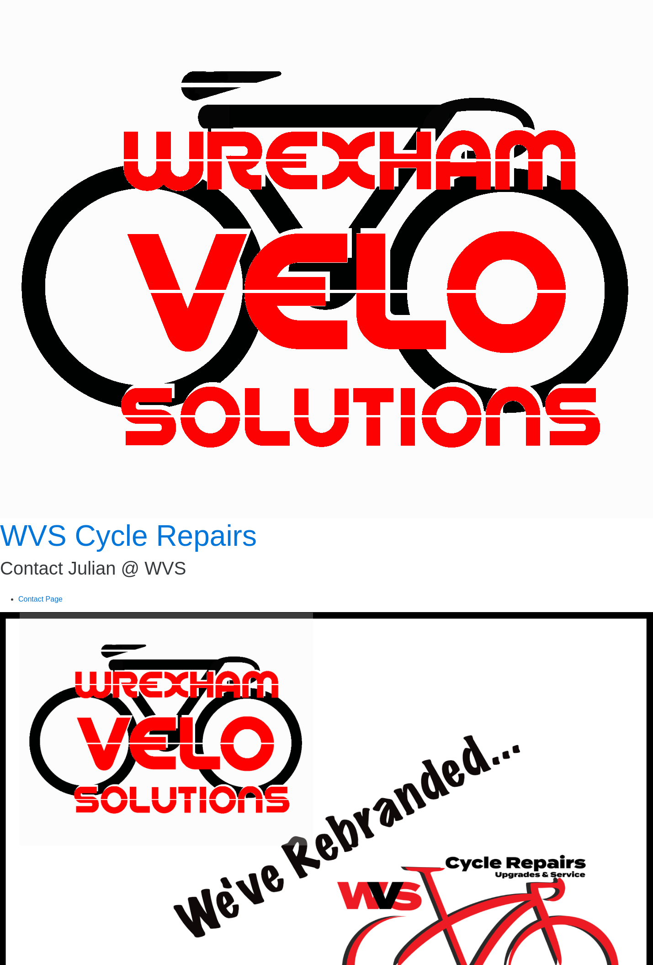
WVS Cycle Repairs (128, 535)
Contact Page (40, 599)
